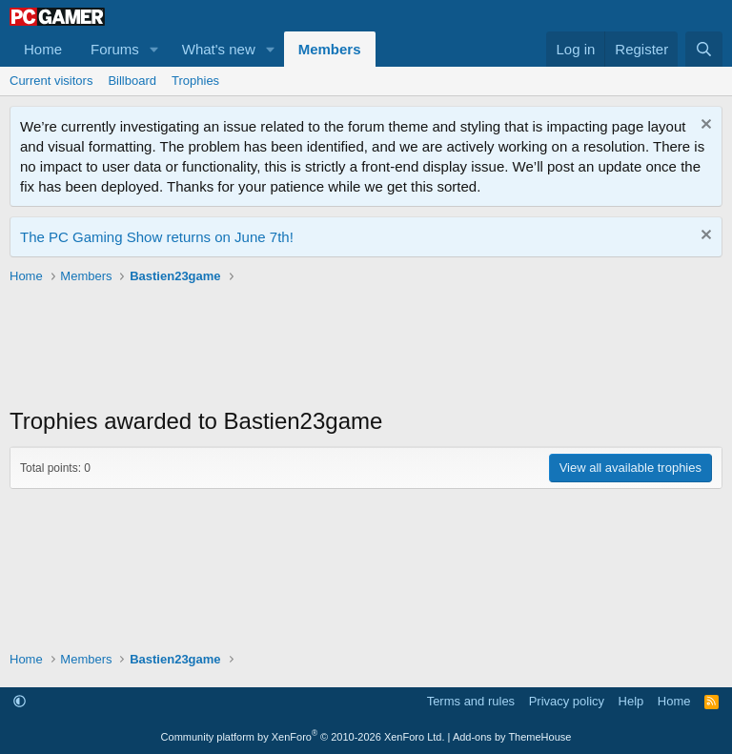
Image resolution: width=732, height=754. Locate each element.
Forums (115, 49)
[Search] (703, 49)
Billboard (132, 80)
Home (43, 49)
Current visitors (51, 80)
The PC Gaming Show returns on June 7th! (157, 237)
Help (631, 701)
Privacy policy (566, 701)
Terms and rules (471, 701)
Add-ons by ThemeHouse (512, 737)
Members (329, 49)
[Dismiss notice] (704, 126)
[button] (154, 49)
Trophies (195, 80)
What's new (218, 49)
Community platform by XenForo (303, 737)
